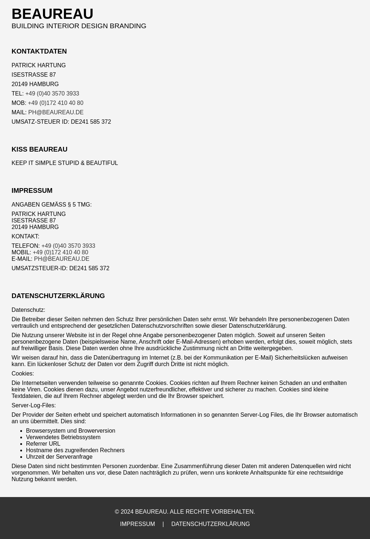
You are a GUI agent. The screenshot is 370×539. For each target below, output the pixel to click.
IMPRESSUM (137, 524)
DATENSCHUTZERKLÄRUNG (210, 524)
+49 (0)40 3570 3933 (52, 93)
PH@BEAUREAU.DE (55, 112)
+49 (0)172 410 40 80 (55, 103)
